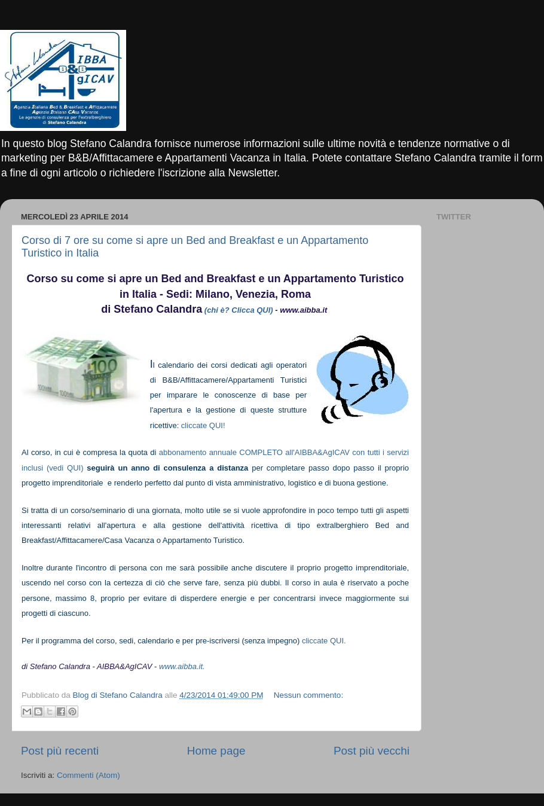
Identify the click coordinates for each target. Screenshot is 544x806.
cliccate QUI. (324, 640)
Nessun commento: (308, 695)
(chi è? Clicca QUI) (238, 310)
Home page (216, 750)
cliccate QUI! (203, 425)
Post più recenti (60, 750)
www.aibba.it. (182, 666)
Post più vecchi (371, 750)
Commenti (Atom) (88, 775)
